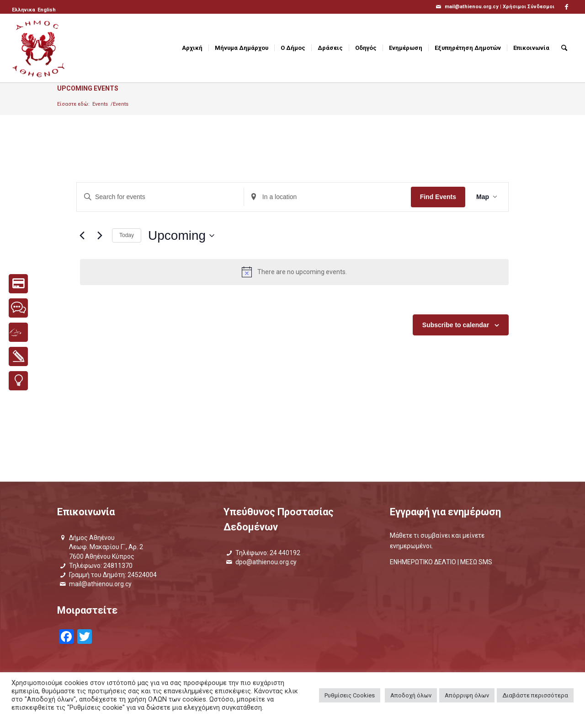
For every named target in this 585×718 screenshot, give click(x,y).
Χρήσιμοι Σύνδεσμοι (528, 7)
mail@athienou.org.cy (100, 584)
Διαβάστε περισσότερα (535, 695)
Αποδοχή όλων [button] (410, 695)
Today (126, 235)
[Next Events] (99, 235)
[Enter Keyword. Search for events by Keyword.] (160, 197)
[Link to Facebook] (566, 7)
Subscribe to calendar (455, 325)
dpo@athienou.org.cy (266, 562)
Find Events (438, 196)
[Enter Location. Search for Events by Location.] (327, 197)
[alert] (294, 272)
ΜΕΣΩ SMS (476, 562)
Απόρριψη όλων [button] (467, 695)
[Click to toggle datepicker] (181, 236)
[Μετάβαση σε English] (46, 10)
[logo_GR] (39, 48)
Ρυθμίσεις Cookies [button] (349, 695)
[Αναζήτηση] (564, 48)
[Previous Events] (81, 235)
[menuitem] (24, 10)
